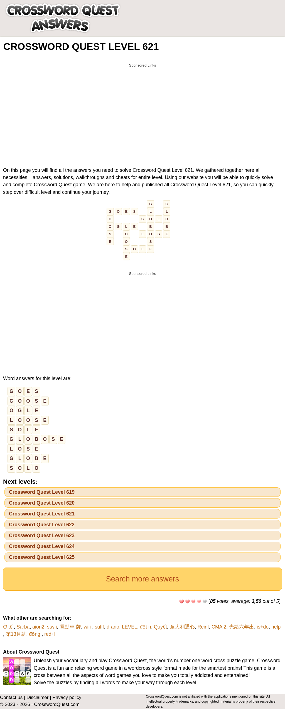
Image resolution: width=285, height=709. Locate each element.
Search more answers (142, 579)
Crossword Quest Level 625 (42, 557)
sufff (99, 627)
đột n (145, 627)
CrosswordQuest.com (56, 704)
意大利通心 (182, 627)
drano (113, 627)
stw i (52, 627)
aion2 (38, 627)
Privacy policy (66, 697)
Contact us (11, 697)
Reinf (203, 627)
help (276, 627)
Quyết (160, 627)
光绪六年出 (241, 627)
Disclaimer (37, 697)
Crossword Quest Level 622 (42, 524)
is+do (263, 627)
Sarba (23, 627)
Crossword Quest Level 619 (42, 492)
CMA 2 (219, 627)
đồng (35, 634)
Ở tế (8, 627)
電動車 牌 (70, 627)
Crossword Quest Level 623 (42, 535)
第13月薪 (16, 634)
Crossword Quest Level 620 (42, 503)
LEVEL (129, 627)
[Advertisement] (142, 109)
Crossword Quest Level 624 (42, 546)
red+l (49, 634)
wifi (88, 627)
